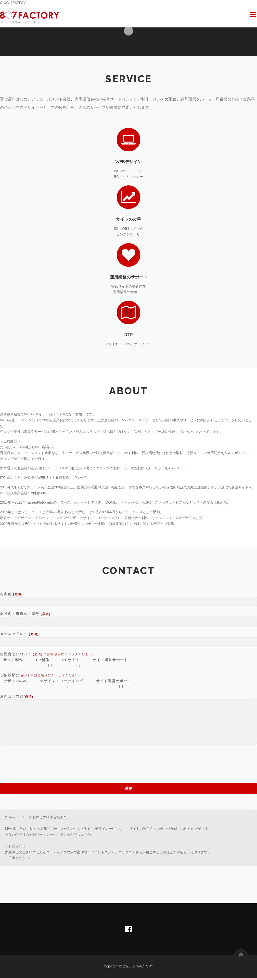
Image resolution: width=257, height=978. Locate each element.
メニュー (252, 15)
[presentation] (37, 761)
